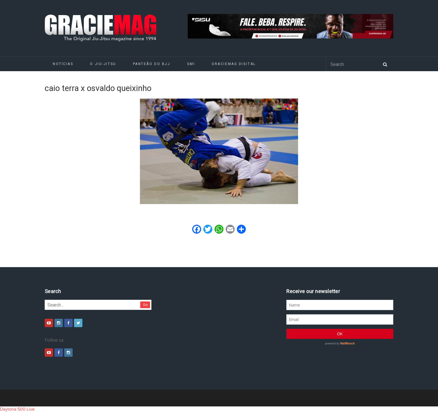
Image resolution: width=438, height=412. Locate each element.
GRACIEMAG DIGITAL (234, 64)
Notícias (63, 64)
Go (145, 305)
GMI (191, 64)
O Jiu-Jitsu (103, 64)
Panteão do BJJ (151, 64)
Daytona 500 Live (17, 409)
